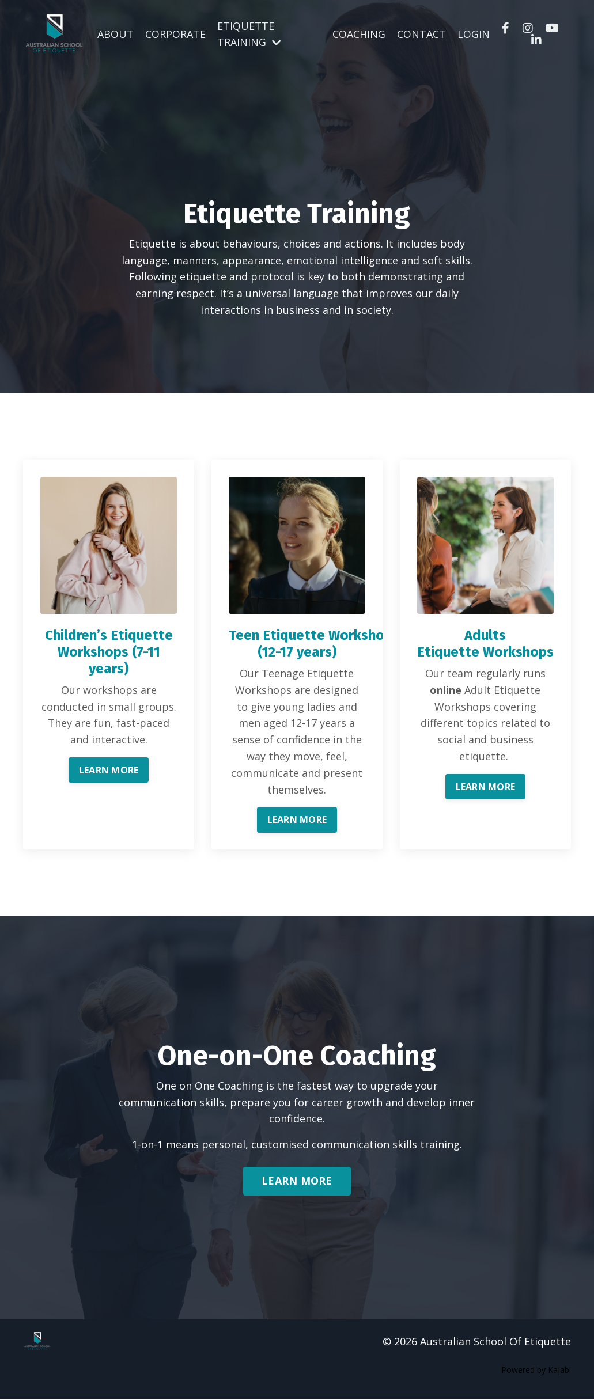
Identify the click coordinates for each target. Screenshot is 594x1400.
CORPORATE (175, 34)
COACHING (358, 34)
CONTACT (421, 34)
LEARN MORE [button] (109, 770)
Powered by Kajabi (536, 1369)
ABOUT (115, 34)
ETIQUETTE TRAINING (249, 33)
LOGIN (473, 34)
